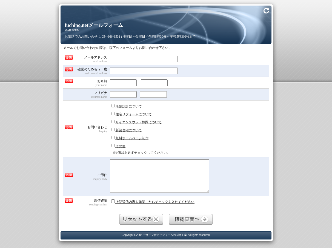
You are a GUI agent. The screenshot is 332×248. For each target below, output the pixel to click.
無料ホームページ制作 (129, 138)
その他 (118, 146)
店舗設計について (126, 106)
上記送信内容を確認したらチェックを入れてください (152, 201)
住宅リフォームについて (131, 114)
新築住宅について (126, 130)
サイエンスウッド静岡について (136, 122)
